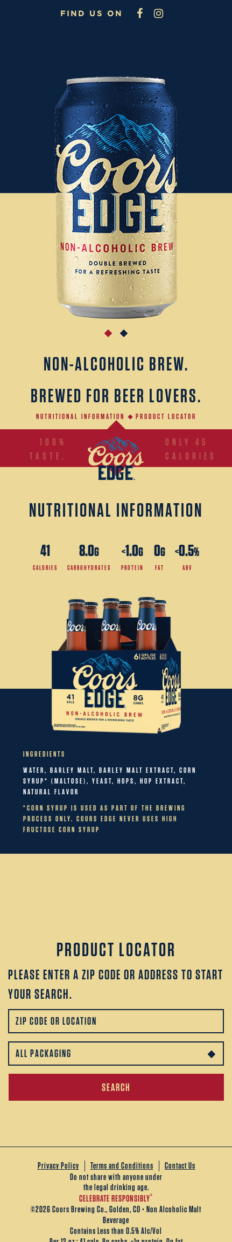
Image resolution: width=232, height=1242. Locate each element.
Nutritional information (80, 416)
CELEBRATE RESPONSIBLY (116, 1198)
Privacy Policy (58, 1166)
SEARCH (116, 1087)
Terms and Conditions (121, 1166)
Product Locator (166, 416)
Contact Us (180, 1166)
